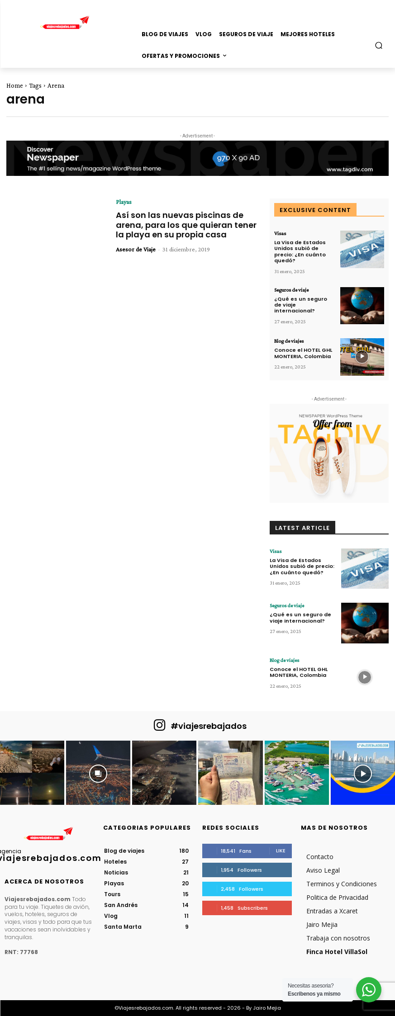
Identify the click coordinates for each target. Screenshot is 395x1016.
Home (14, 85)
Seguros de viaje (291, 289)
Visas (280, 233)
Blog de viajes (289, 340)
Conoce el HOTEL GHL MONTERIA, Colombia (303, 352)
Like (281, 850)
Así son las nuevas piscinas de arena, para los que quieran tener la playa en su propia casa (186, 224)
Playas (124, 201)
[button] (379, 45)
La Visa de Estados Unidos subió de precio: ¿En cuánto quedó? (300, 251)
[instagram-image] (32, 773)
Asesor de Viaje (136, 249)
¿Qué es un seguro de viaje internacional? (300, 617)
